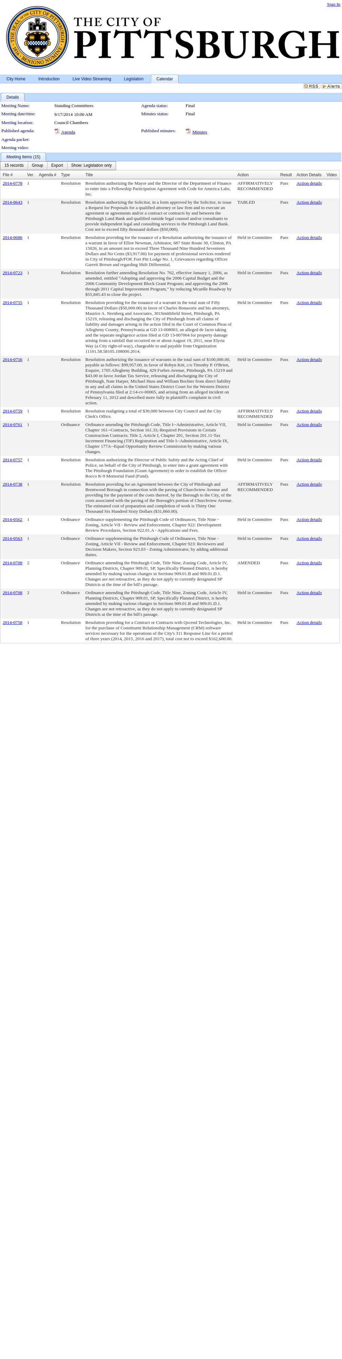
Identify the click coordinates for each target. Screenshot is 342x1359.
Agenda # (47, 175)
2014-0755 (12, 302)
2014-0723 (12, 272)
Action (243, 175)
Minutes (199, 132)
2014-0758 (12, 622)
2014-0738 (12, 484)
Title (89, 175)
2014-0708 (12, 562)
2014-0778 (12, 183)
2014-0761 (12, 424)
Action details (309, 183)
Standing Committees (73, 105)
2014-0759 (12, 410)
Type (65, 175)
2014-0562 (12, 519)
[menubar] (58, 165)
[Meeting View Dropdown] (91, 166)
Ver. (30, 175)
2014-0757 (12, 459)
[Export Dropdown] (57, 166)
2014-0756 (12, 359)
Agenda (68, 132)
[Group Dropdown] (37, 166)
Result (286, 175)
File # (8, 175)
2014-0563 (12, 538)
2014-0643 (12, 202)
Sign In (333, 4)
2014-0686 (12, 237)
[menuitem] (14, 166)
